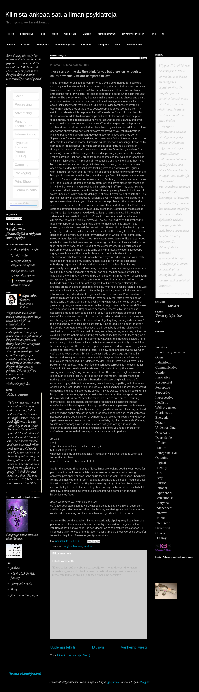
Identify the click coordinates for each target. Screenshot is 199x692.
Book (13, 589)
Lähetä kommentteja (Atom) (73, 655)
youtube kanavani (107, 34)
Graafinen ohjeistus (65, 44)
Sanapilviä (103, 44)
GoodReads (70, 34)
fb (163, 34)
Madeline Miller (27, 483)
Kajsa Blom (29, 296)
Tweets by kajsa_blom (168, 316)
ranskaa (87, 546)
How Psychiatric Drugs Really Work (176, 294)
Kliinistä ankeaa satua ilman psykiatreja (60, 14)
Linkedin (87, 34)
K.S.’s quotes (18, 394)
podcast (15, 568)
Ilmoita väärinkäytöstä (24, 674)
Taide (117, 44)
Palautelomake (134, 44)
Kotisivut (25, 44)
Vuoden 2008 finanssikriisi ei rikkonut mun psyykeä (23, 233)
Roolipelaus (43, 44)
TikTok (10, 34)
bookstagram (26, 34)
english (68, 546)
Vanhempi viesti (134, 647)
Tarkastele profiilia (17, 384)
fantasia (77, 546)
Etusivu (11, 44)
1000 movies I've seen (133, 34)
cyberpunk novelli (21, 584)
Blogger (145, 682)
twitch (55, 34)
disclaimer (86, 44)
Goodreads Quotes (35, 491)
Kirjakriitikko (18, 255)
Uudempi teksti (62, 647)
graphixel (113, 682)
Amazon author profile (24, 595)
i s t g (43, 34)
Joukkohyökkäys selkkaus (25, 249)
